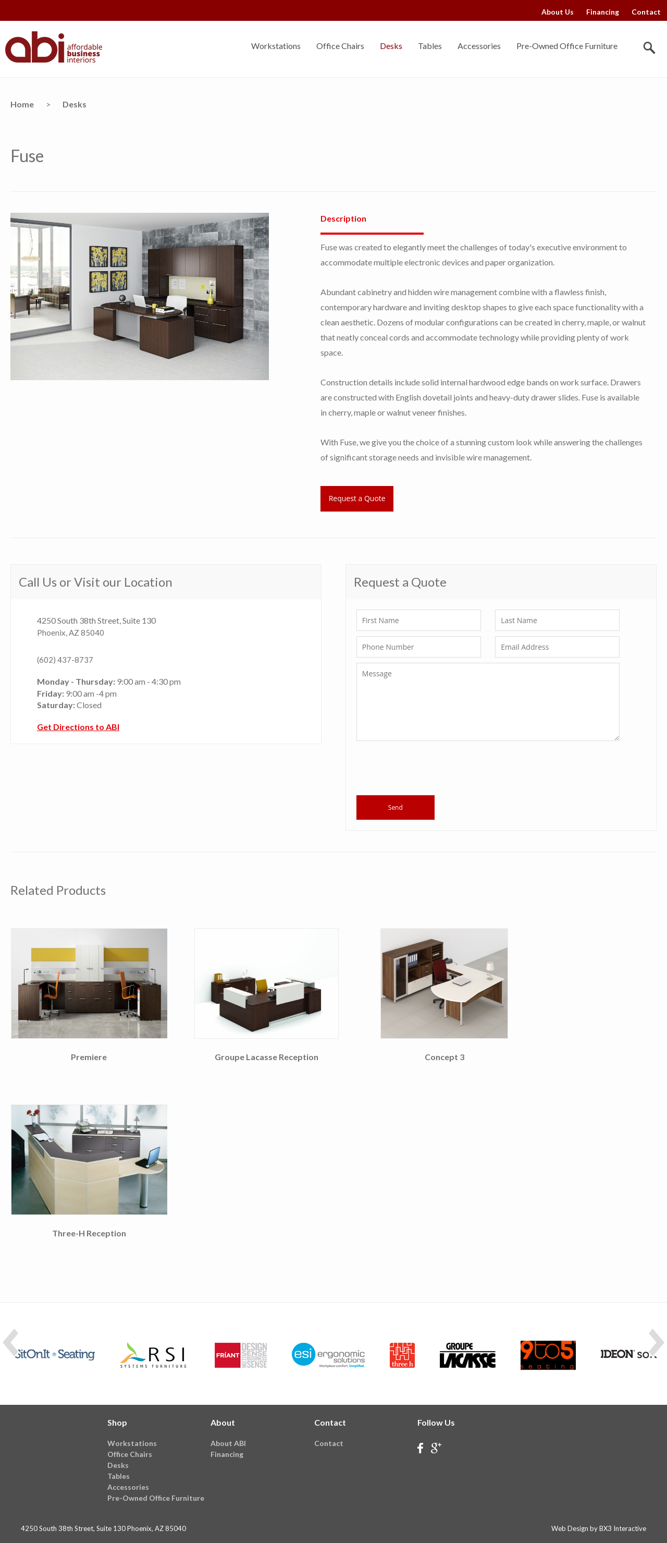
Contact (646, 11)
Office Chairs (340, 46)
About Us (557, 11)
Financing (602, 11)
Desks (391, 46)
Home (22, 104)
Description (343, 218)
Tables (430, 46)
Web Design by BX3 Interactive (598, 1528)
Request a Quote (357, 498)
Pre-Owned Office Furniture (566, 46)
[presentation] (435, 769)
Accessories (479, 46)
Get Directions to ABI (78, 727)
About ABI (228, 1443)
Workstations (276, 46)
